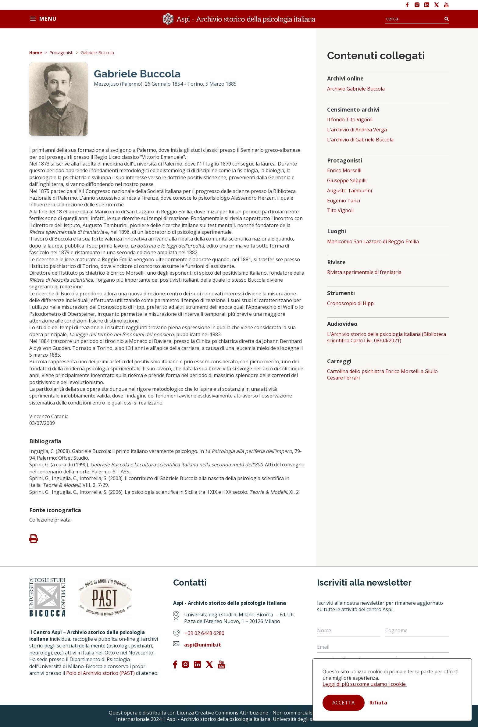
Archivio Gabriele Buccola (356, 89)
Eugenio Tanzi (343, 201)
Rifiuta (378, 702)
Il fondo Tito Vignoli (350, 119)
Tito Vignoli (340, 210)
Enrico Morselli (344, 170)
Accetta (343, 702)
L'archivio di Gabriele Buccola (360, 140)
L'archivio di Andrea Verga (357, 130)
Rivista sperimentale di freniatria (364, 272)
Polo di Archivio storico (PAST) (100, 673)
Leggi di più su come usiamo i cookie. (365, 684)
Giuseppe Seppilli (346, 180)
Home (35, 52)
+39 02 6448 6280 (204, 633)
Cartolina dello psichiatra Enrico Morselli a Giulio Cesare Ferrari (382, 374)
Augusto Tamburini (349, 190)
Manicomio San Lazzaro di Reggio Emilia (373, 241)
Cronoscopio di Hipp (350, 303)
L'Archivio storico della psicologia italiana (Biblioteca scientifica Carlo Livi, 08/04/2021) (386, 337)
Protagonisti (61, 52)
